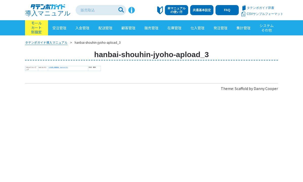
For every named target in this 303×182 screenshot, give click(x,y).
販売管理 (151, 27)
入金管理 (82, 27)
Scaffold (241, 88)
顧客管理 (128, 27)
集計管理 (243, 27)
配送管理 (105, 27)
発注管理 (220, 27)
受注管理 (59, 27)
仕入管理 (197, 27)
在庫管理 (174, 27)
